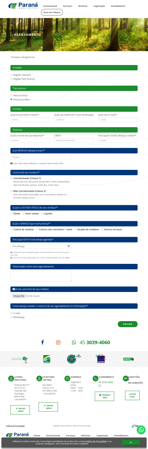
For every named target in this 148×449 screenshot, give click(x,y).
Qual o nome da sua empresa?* (27, 135)
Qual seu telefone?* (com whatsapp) (74, 114)
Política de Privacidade (15, 426)
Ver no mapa (20, 410)
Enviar (127, 324)
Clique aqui (132, 395)
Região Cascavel (20, 74)
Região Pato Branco (22, 78)
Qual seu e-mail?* (107, 114)
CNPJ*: (57, 135)
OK (130, 442)
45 (90, 342)
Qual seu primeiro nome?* (24, 114)
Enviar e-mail (105, 396)
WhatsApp (17, 317)
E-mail (15, 313)
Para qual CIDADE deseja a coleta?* (117, 135)
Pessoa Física (18, 95)
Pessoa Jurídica (20, 99)
